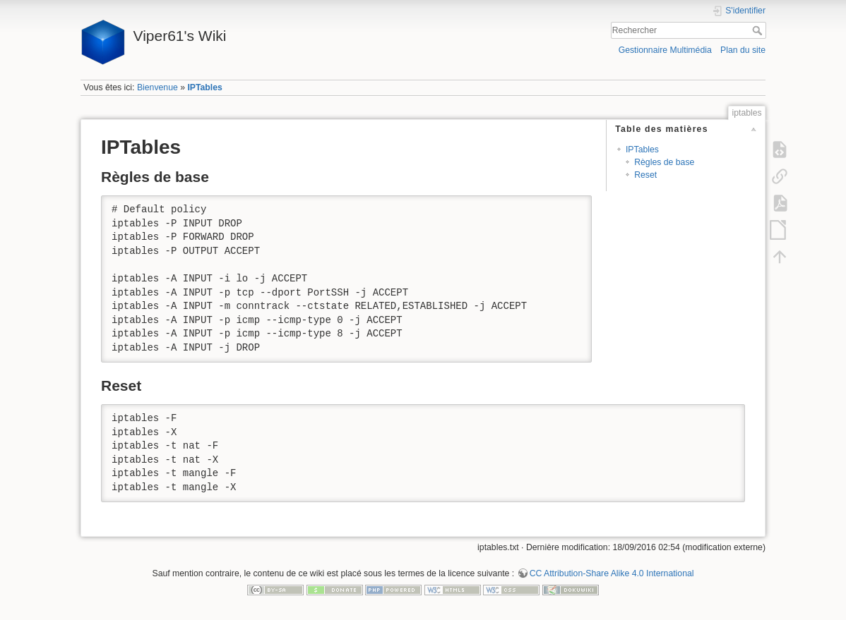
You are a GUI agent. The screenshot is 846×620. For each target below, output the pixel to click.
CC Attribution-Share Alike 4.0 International (612, 573)
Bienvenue (157, 87)
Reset (645, 175)
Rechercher (758, 30)
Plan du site (742, 50)
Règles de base (664, 162)
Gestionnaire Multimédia (665, 50)
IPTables (204, 87)
